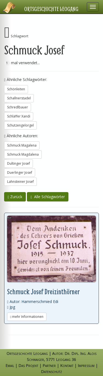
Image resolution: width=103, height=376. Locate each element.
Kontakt (66, 365)
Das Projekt (28, 365)
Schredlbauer (17, 107)
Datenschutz (51, 371)
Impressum (86, 365)
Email (9, 365)
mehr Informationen (26, 316)
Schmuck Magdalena (23, 154)
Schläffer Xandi (18, 116)
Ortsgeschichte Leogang (51, 8)
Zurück (15, 196)
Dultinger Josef (18, 163)
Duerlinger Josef (19, 172)
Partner (49, 365)
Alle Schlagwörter (47, 196)
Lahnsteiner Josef (20, 181)
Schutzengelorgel (20, 125)
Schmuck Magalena (22, 145)
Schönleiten (16, 89)
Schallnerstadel (19, 98)
